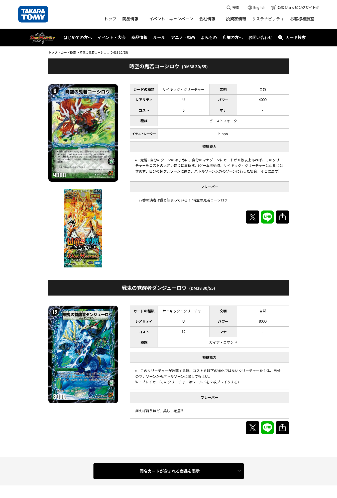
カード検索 (68, 52)
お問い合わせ (260, 37)
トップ (52, 52)
